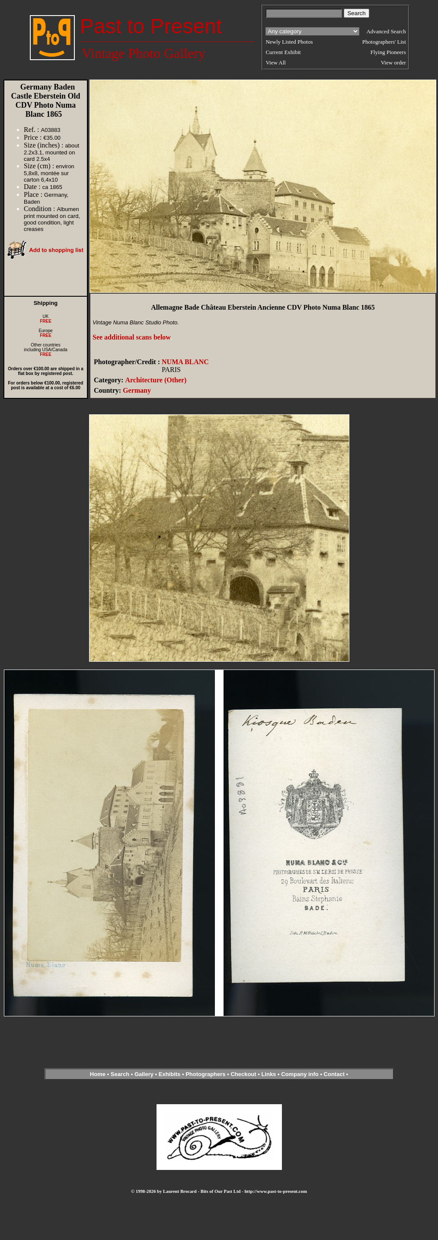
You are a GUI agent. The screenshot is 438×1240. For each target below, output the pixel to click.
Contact (334, 1074)
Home (98, 1074)
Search (120, 1074)
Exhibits (170, 1074)
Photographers (205, 1074)
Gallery (143, 1074)
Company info (300, 1074)
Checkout (243, 1074)
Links (268, 1074)
